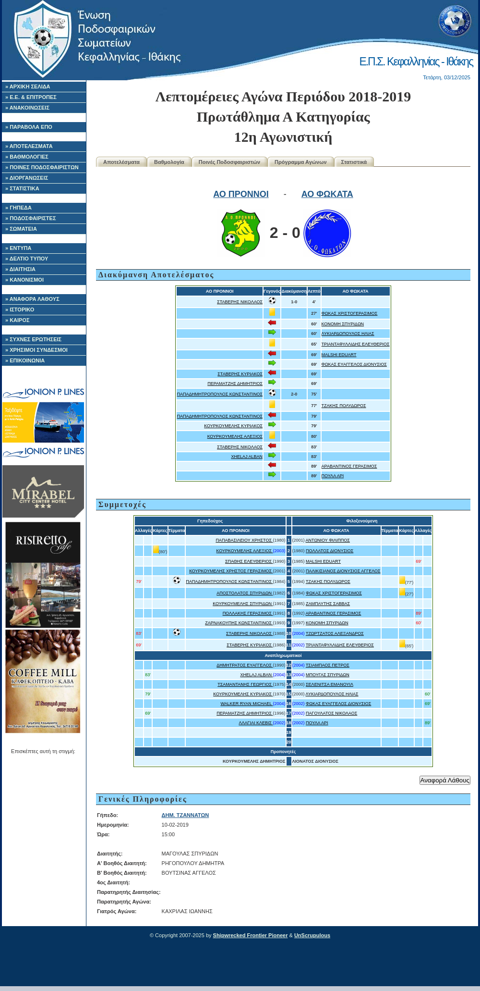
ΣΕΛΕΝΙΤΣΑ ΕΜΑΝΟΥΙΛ (329, 684)
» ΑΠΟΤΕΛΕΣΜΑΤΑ (29, 146)
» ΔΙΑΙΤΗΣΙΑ (20, 269)
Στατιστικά (354, 162)
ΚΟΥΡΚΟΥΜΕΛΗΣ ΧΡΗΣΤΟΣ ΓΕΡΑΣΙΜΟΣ (231, 571)
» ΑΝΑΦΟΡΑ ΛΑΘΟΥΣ (32, 299)
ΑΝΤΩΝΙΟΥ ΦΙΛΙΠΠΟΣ (328, 540)
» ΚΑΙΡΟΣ (17, 320)
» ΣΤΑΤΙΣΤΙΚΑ (22, 188)
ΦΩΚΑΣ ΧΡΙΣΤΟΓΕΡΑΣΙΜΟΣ (350, 313)
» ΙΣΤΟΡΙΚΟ (19, 309)
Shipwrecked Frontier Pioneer (250, 935)
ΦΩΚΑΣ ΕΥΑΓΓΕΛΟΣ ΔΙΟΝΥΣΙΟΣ (354, 364)
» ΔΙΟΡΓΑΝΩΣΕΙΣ (26, 178)
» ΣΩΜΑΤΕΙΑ (21, 229)
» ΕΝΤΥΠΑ (18, 248)
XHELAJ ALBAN (247, 456)
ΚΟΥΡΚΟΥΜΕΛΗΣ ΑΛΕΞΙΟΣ (235, 436)
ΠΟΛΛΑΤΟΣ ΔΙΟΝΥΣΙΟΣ (329, 550)
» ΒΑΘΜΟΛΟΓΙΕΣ (26, 157)
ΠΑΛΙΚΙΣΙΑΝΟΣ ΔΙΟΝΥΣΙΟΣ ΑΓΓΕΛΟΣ (343, 571)
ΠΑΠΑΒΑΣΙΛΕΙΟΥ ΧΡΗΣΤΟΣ (244, 540)
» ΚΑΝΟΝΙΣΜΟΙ (24, 280)
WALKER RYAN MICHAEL (246, 703)
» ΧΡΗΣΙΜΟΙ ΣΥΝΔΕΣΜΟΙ (36, 350)
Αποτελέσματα (121, 162)
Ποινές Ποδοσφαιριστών (229, 162)
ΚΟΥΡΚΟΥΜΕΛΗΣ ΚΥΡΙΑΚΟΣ (233, 425)
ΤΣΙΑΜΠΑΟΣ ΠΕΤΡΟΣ (327, 665)
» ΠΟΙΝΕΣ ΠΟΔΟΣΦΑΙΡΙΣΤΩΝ (42, 167)
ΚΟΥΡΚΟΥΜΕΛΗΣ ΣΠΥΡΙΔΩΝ (243, 603)
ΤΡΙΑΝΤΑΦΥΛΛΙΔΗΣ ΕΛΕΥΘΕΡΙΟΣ (356, 344)
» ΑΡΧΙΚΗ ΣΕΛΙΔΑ (27, 86)
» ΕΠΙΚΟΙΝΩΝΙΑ (25, 360)
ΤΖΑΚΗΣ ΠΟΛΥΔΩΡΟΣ (344, 405)
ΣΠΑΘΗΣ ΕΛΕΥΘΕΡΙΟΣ (249, 561)
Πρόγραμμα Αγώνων (301, 162)
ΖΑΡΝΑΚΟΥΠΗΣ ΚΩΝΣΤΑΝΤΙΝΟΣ (239, 622)
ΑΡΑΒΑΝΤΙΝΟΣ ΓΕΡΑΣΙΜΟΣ (349, 466)
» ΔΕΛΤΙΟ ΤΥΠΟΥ (26, 258)
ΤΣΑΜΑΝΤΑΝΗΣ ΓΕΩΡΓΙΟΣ (245, 684)
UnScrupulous (312, 935)
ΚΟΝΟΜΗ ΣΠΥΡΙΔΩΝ (343, 324)
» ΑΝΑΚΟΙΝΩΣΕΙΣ (27, 108)
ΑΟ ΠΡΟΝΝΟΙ (241, 194)
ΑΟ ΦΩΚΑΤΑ (327, 194)
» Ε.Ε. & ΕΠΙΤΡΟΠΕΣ (31, 97)
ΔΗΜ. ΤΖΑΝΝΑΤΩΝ (185, 815)
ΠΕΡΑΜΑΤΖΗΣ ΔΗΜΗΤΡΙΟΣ (235, 383)
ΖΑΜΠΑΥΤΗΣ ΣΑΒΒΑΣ (328, 603)
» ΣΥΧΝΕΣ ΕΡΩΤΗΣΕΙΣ (33, 339)
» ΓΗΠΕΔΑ (18, 208)
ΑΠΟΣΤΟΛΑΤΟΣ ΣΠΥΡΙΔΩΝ (244, 593)
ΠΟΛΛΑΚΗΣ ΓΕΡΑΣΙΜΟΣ (248, 613)
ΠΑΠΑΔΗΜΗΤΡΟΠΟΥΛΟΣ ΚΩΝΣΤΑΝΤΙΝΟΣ (220, 394)
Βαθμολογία (169, 162)
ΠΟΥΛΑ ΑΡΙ (333, 475)
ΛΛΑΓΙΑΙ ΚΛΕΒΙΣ (256, 722)
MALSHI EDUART (339, 354)
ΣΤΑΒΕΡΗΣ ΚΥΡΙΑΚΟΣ (240, 374)
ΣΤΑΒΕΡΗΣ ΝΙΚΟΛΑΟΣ (240, 301)
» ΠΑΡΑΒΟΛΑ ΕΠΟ (28, 127)
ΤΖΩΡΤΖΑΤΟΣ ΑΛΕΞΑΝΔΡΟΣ (335, 633)
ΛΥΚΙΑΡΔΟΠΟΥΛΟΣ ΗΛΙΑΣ (348, 333)
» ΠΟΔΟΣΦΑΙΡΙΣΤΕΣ (30, 218)
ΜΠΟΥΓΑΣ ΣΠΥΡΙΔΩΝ (327, 674)
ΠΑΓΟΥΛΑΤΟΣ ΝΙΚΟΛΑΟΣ (331, 713)
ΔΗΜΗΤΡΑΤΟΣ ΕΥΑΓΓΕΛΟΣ (244, 665)
